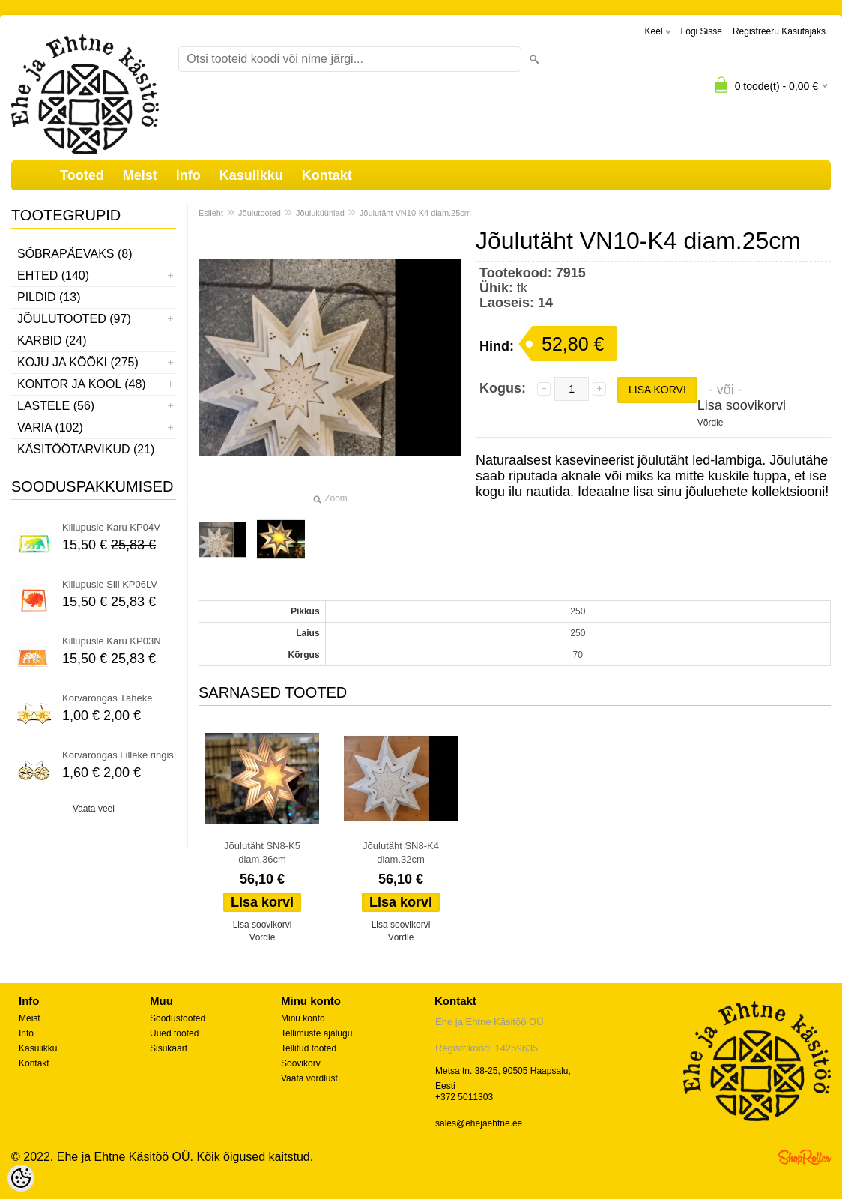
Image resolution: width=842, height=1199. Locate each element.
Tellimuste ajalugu (316, 1033)
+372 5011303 (464, 1097)
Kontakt (327, 175)
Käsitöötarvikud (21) (85, 449)
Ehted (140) (53, 275)
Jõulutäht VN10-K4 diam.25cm (415, 212)
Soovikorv (301, 1063)
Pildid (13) (48, 297)
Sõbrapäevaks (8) (75, 253)
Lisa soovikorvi (741, 405)
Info (188, 175)
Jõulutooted (259, 212)
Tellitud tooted (308, 1048)
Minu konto (303, 1018)
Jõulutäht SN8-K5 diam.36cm (262, 852)
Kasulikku (251, 175)
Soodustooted (177, 1018)
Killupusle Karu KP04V (111, 527)
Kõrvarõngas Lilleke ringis (118, 755)
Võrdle (710, 422)
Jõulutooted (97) (74, 318)
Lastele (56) (55, 405)
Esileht (211, 212)
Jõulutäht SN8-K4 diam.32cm (401, 852)
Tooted (82, 175)
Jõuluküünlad (320, 212)
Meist (140, 175)
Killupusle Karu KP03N (111, 641)
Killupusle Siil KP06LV (109, 584)
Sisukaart (168, 1048)
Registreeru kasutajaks (779, 31)
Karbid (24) (51, 340)
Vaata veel (94, 808)
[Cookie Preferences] (20, 1178)
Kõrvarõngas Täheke (107, 698)
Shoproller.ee (804, 1157)
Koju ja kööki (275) (78, 362)
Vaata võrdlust (309, 1078)
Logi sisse (701, 31)
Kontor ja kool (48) (81, 384)
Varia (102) (50, 427)
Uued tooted (174, 1033)
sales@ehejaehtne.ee (478, 1123)
